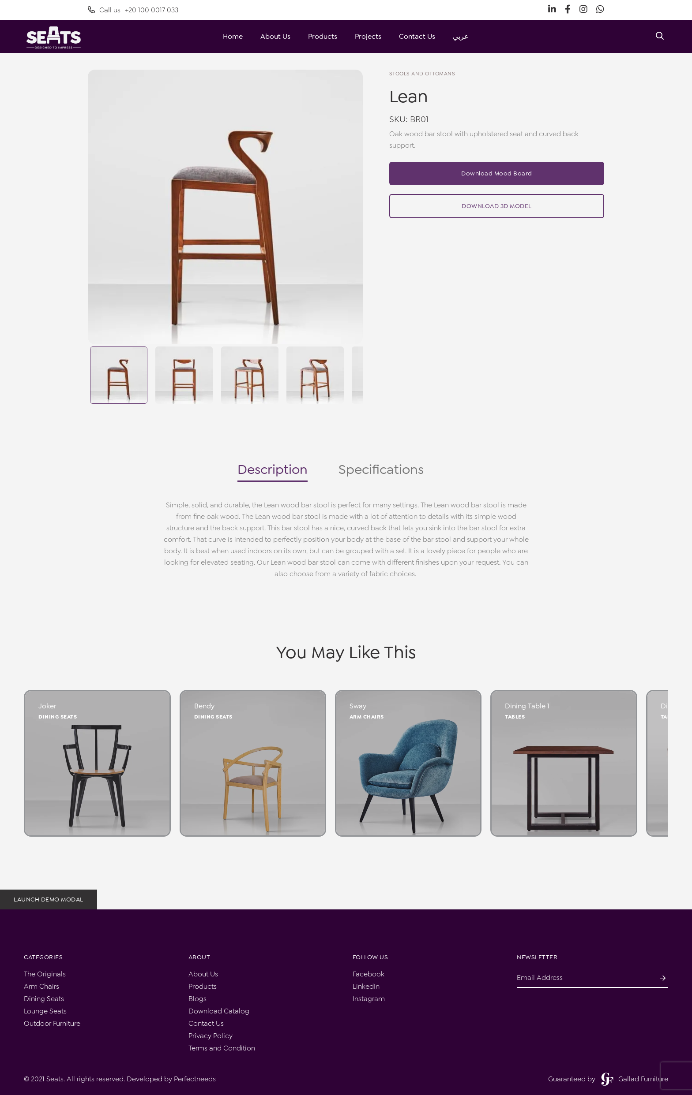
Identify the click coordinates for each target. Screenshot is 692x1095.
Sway (358, 706)
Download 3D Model (497, 206)
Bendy (204, 706)
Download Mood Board (496, 173)
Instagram (369, 998)
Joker (47, 706)
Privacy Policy (210, 1035)
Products (322, 36)
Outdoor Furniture (52, 1023)
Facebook (368, 974)
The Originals (45, 974)
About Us (275, 36)
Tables (515, 716)
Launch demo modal (48, 899)
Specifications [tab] (381, 469)
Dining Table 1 (527, 706)
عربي (461, 36)
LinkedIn (366, 986)
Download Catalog (218, 1011)
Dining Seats (57, 716)
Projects (368, 36)
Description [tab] (272, 469)
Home (233, 36)
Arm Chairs (367, 716)
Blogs (197, 998)
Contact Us (417, 36)
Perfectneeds (195, 1079)
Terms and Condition (221, 1048)
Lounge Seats (45, 1011)
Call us (133, 10)
